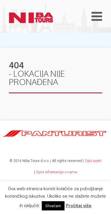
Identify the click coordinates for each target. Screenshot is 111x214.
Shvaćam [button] (53, 206)
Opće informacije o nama (56, 172)
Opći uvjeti (93, 161)
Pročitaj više (78, 205)
